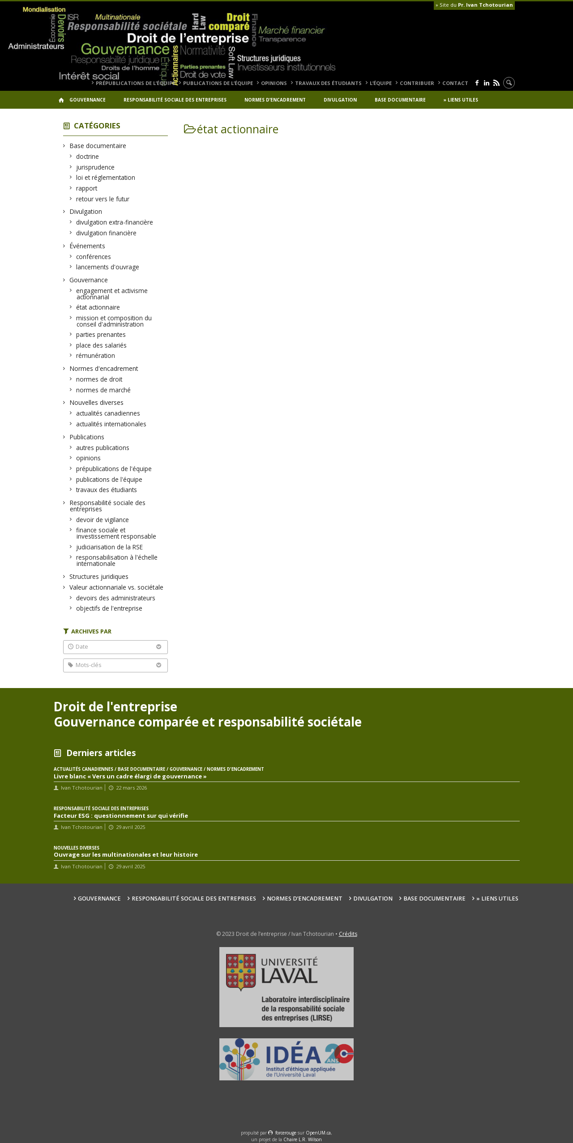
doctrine (88, 156)
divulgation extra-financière (115, 222)
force (285, 1133)
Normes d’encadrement (275, 100)
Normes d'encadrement (104, 368)
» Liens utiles (461, 100)
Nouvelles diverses (97, 402)
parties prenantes (101, 334)
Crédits (348, 934)
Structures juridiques (99, 576)
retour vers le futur (103, 199)
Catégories (97, 125)
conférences (94, 256)
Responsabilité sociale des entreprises (175, 100)
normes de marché (104, 390)
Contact (455, 83)
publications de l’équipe (218, 83)
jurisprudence (96, 167)
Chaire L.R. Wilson (302, 1139)
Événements (87, 246)
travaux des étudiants (328, 83)
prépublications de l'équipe (114, 468)
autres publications (103, 447)
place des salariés (102, 345)
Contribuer (417, 83)
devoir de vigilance (103, 519)
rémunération (96, 355)
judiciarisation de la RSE (110, 547)
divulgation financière (107, 233)
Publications (87, 437)
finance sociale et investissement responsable (116, 533)
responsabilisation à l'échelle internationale (117, 560)
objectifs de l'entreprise (109, 608)
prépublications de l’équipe (135, 83)
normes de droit (99, 379)
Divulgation (340, 100)
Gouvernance (87, 100)
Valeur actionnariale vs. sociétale (116, 587)
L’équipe (381, 83)
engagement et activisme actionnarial (112, 293)
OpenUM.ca (318, 1133)
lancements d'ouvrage (108, 267)
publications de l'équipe (109, 479)
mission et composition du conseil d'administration (114, 321)
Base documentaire (400, 100)
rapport (87, 188)
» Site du (474, 4)
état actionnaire (98, 307)
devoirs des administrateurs (116, 598)
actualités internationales (111, 424)
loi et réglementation (106, 177)
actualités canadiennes (108, 413)
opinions (274, 83)
